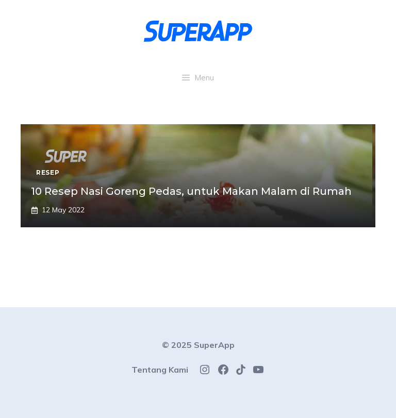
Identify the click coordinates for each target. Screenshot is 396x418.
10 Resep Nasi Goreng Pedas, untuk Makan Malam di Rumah (191, 191)
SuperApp (214, 345)
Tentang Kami (159, 369)
